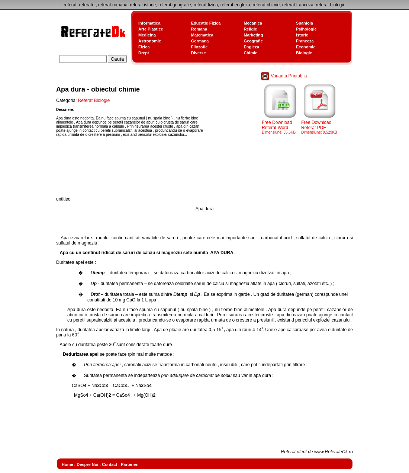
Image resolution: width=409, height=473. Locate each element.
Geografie (253, 41)
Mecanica (253, 23)
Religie (250, 29)
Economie (306, 47)
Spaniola (304, 23)
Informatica (149, 23)
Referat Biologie (94, 100)
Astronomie (149, 41)
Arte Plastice (150, 29)
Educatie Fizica (205, 23)
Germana (200, 41)
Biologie (304, 53)
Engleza (251, 47)
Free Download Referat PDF (319, 125)
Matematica (202, 35)
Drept (143, 53)
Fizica (144, 47)
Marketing (253, 35)
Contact (109, 464)
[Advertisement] (191, 169)
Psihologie (306, 29)
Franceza (305, 41)
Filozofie (199, 47)
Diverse (198, 53)
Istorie (302, 35)
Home (67, 464)
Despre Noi (87, 464)
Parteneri (130, 464)
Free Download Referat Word (280, 125)
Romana (199, 29)
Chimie (250, 53)
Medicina (147, 35)
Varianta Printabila (284, 76)
